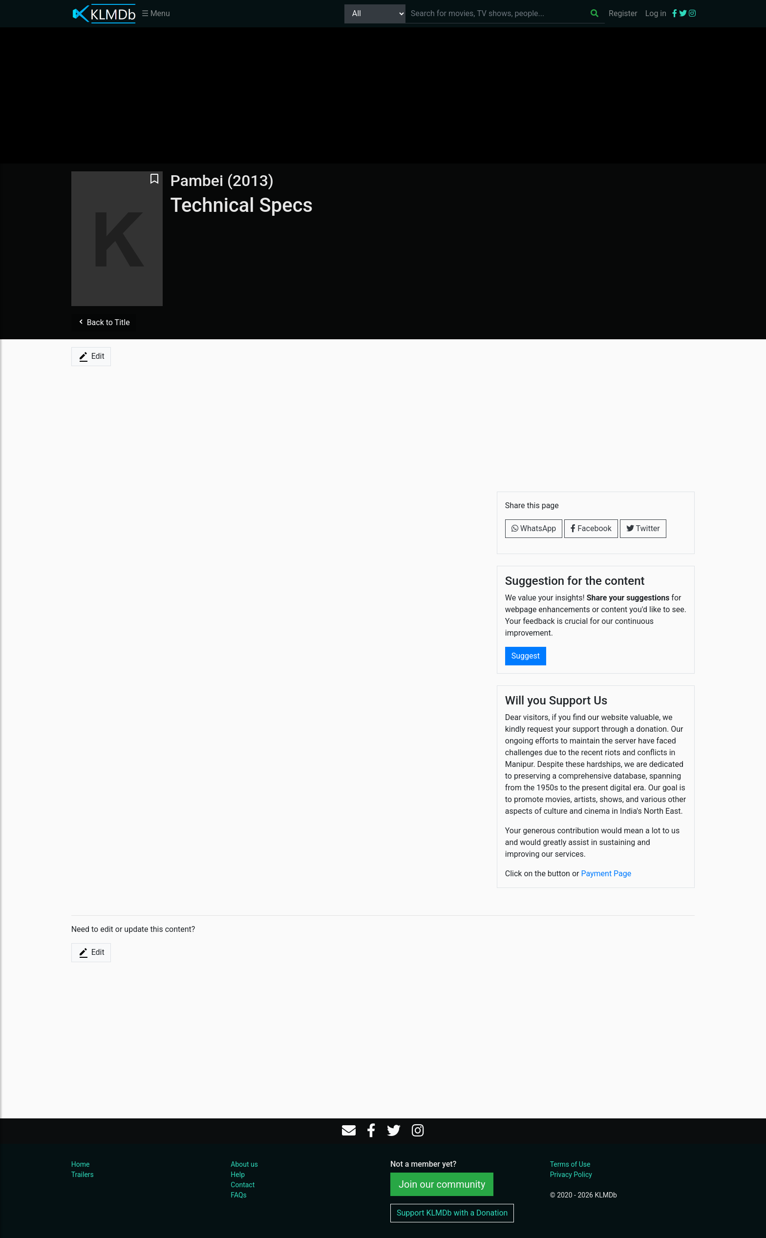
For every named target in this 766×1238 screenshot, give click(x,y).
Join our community (442, 1184)
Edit (91, 357)
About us (244, 1164)
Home (80, 1164)
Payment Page (606, 873)
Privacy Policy (571, 1174)
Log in (655, 13)
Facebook (591, 528)
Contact (243, 1185)
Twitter (643, 528)
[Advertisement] (383, 95)
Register (623, 13)
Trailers (82, 1174)
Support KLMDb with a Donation (452, 1212)
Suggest (525, 655)
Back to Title (103, 322)
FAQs (239, 1195)
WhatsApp (533, 528)
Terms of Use (570, 1164)
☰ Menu (156, 13)
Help (238, 1174)
